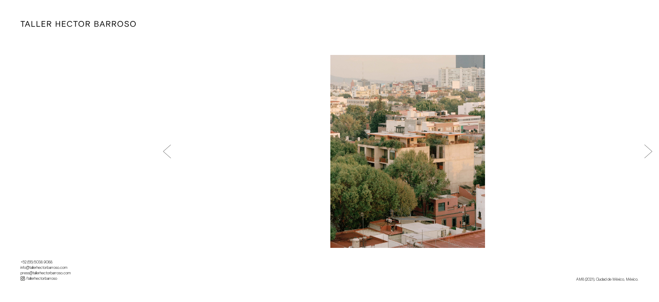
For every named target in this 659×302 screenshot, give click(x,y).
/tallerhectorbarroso (39, 278)
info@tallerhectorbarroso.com (44, 268)
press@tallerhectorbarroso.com (46, 273)
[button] (167, 151)
